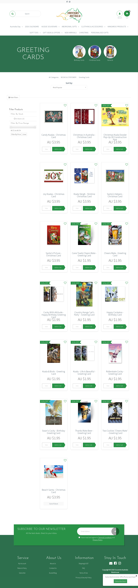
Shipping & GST (83, 563)
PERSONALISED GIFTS (99, 32)
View (46, 149)
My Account (22, 563)
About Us (53, 563)
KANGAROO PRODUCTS (117, 26)
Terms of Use (83, 573)
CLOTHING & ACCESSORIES (92, 26)
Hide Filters (14, 97)
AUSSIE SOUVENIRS (49, 26)
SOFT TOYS (34, 32)
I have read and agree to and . (97, 538)
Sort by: (69, 83)
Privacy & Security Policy (84, 578)
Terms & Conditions (105, 537)
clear (24, 134)
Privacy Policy (97, 540)
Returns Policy (22, 568)
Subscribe (22, 573)
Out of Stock (53, 504)
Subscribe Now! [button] (120, 581)
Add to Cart (57, 149)
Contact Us (52, 568)
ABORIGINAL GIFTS (69, 26)
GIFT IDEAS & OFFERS (51, 32)
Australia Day (15, 26)
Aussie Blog (53, 573)
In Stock (20, 119)
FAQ (83, 568)
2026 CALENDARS (32, 26)
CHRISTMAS (83, 32)
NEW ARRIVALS (71, 32)
